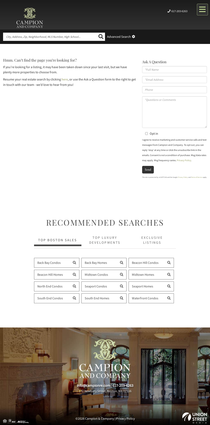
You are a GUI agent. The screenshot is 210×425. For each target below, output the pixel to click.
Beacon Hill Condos (145, 263)
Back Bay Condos (49, 263)
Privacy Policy (184, 160)
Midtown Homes (143, 274)
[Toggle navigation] (202, 9)
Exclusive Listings (152, 240)
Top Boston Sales (57, 240)
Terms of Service (196, 177)
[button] (101, 37)
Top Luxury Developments (104, 240)
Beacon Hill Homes (50, 274)
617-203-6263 (179, 11)
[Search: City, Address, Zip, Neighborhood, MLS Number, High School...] (50, 37)
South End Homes (97, 298)
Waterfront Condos (145, 298)
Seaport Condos (96, 286)
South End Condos (50, 298)
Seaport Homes (142, 286)
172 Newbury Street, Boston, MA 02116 (105, 391)
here (65, 79)
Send (148, 169)
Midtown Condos (96, 274)
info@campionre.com (93, 385)
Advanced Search (119, 36)
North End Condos (50, 286)
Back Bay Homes (96, 263)
